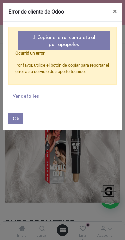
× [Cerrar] (115, 11)
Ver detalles (26, 96)
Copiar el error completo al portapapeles (63, 40)
